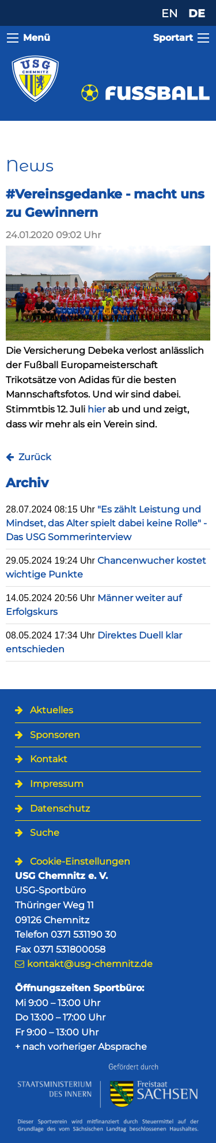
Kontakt (48, 759)
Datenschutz (60, 808)
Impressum (57, 783)
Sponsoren (55, 734)
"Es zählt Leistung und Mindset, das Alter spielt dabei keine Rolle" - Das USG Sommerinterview (106, 523)
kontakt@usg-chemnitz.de (90, 963)
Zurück (34, 457)
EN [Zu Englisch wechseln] (169, 13)
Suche (44, 832)
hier (96, 409)
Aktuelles (51, 710)
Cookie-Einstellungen (80, 861)
